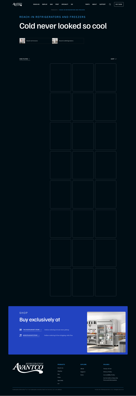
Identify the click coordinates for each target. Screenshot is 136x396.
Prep (59, 377)
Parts (82, 375)
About (82, 369)
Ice (58, 383)
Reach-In (60, 368)
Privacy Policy (107, 372)
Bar (59, 374)
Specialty (60, 380)
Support (82, 372)
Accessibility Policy (109, 375)
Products (54, 10)
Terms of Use (107, 369)
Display (60, 371)
